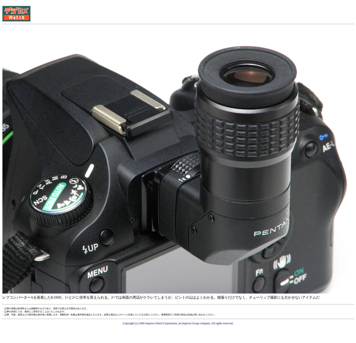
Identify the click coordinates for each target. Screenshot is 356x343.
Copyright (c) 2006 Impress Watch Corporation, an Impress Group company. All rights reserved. (178, 323)
